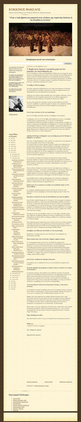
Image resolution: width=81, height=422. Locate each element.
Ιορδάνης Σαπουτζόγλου (17, 271)
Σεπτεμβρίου (15, 273)
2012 (12, 285)
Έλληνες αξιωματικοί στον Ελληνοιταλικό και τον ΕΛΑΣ (18, 170)
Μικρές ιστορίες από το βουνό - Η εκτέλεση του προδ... (17, 238)
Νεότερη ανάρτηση (32, 382)
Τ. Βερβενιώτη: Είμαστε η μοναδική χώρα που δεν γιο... (18, 209)
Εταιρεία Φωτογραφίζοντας (20, 402)
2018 (12, 146)
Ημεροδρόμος (17, 403)
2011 (12, 287)
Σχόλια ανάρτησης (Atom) (41, 385)
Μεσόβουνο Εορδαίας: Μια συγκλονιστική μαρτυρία (17, 198)
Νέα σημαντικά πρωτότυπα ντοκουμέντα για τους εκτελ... (18, 257)
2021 (12, 140)
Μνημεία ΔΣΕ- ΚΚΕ (18, 407)
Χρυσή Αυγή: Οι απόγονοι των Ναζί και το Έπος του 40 (18, 175)
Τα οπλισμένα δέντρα (17, 221)
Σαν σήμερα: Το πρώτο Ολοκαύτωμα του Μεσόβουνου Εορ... (17, 204)
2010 (12, 289)
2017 (12, 148)
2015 (12, 152)
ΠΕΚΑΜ (15, 410)
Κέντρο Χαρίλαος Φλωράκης (21, 405)
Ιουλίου (14, 277)
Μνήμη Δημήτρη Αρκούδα (18, 216)
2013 (12, 283)
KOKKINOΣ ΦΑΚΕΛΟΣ (24, 9)
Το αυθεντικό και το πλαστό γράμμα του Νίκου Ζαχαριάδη (17, 165)
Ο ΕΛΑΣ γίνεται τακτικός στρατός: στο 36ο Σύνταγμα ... (18, 189)
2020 (12, 142)
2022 (12, 138)
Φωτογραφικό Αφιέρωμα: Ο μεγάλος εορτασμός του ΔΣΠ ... (18, 262)
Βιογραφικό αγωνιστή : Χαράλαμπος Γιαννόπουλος (17, 267)
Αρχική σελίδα (48, 382)
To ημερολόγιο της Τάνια (18, 223)
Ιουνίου (14, 279)
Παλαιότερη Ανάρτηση (66, 382)
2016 (12, 150)
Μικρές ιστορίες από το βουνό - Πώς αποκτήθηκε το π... (17, 248)
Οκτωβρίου (15, 158)
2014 (12, 281)
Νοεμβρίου (15, 156)
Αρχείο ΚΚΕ (16, 398)
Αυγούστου (15, 275)
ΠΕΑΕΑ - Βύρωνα (18, 408)
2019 (12, 144)
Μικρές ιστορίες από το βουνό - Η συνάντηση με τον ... (18, 243)
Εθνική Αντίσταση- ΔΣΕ (19, 400)
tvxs (31, 323)
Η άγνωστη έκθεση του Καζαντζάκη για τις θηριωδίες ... (17, 184)
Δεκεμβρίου (15, 154)
